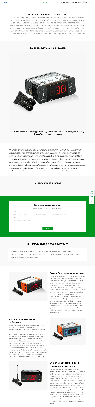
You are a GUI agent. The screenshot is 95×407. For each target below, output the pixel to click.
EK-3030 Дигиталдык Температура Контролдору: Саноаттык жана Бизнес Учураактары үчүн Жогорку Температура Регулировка (47, 133)
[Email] (91, 197)
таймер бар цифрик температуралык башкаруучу (65, 254)
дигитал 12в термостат (18, 254)
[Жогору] (91, 201)
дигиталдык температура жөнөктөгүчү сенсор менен (54, 251)
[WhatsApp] (91, 192)
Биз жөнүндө (55, 2)
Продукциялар (65, 2)
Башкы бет (46, 2)
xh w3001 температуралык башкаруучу (23, 251)
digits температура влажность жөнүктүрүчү (24, 257)
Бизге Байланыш (76, 2)
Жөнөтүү (47, 228)
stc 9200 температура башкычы (37, 254)
